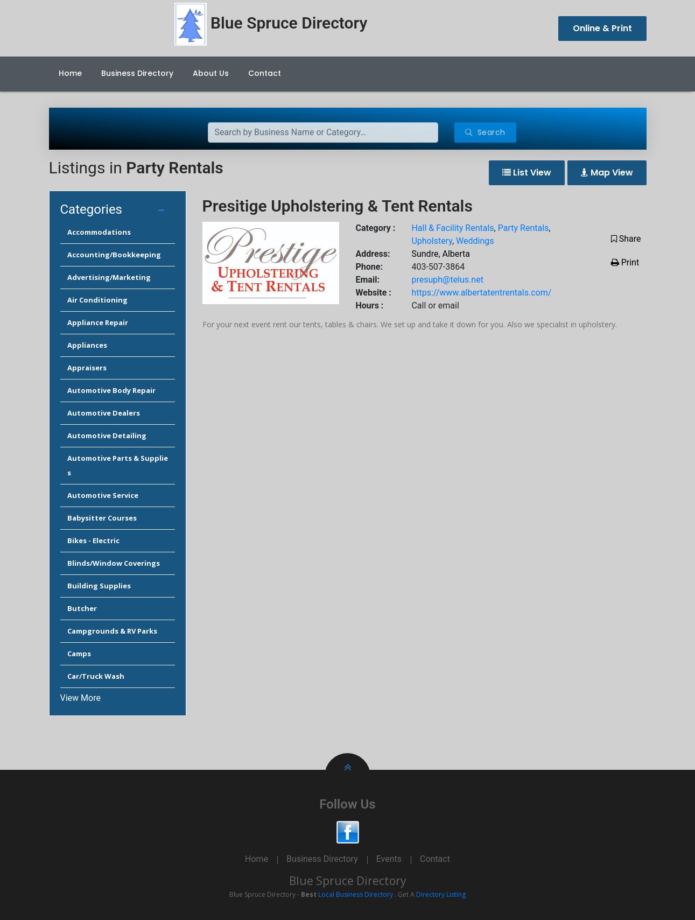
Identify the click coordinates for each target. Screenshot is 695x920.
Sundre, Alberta (440, 254)
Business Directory (137, 73)
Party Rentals (523, 228)
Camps (79, 653)
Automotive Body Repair (111, 390)
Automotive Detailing (106, 435)
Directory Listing (441, 894)
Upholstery (431, 241)
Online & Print (602, 28)
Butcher (82, 608)
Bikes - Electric (93, 540)
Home (70, 73)
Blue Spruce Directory (347, 880)
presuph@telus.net (447, 280)
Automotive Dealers (103, 413)
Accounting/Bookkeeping (114, 254)
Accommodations (99, 232)
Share (626, 239)
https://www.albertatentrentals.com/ (481, 292)
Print (625, 262)
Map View (607, 172)
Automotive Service (102, 495)
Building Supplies (99, 586)
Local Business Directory (355, 894)
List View (526, 172)
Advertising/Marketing (109, 277)
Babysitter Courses (102, 518)
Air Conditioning (97, 300)
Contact (264, 73)
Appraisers (87, 368)
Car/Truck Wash (95, 676)
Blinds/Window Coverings (113, 563)
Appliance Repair (97, 322)
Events (389, 859)
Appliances (87, 345)
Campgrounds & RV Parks (112, 631)
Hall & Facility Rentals (452, 228)
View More (80, 698)
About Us (211, 73)
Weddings (475, 241)
